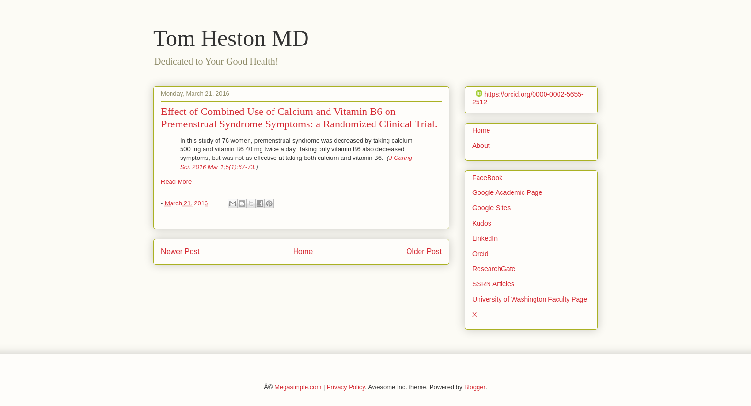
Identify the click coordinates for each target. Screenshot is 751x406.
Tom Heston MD (231, 38)
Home (303, 252)
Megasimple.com (297, 387)
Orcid (480, 254)
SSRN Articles (493, 284)
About (481, 145)
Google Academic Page (507, 192)
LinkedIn (485, 238)
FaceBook (487, 177)
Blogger (474, 387)
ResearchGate (493, 268)
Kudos (481, 223)
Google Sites (491, 208)
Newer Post (180, 252)
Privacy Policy (346, 387)
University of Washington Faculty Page (529, 299)
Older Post (424, 252)
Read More (176, 181)
